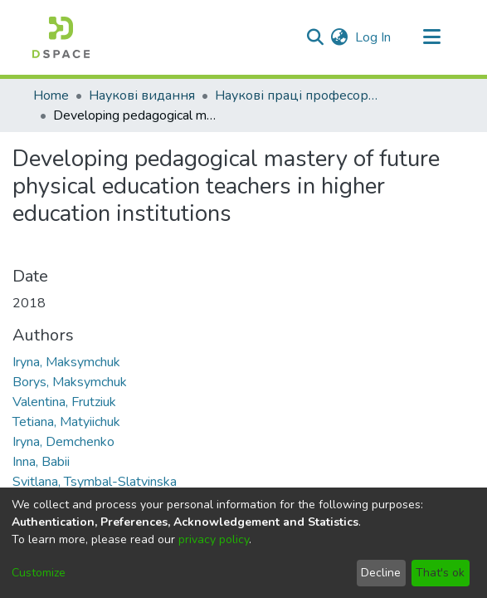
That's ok (440, 573)
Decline (381, 573)
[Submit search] (315, 37)
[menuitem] (339, 37)
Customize (39, 573)
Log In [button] (373, 37)
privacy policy (213, 539)
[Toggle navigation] (432, 37)
